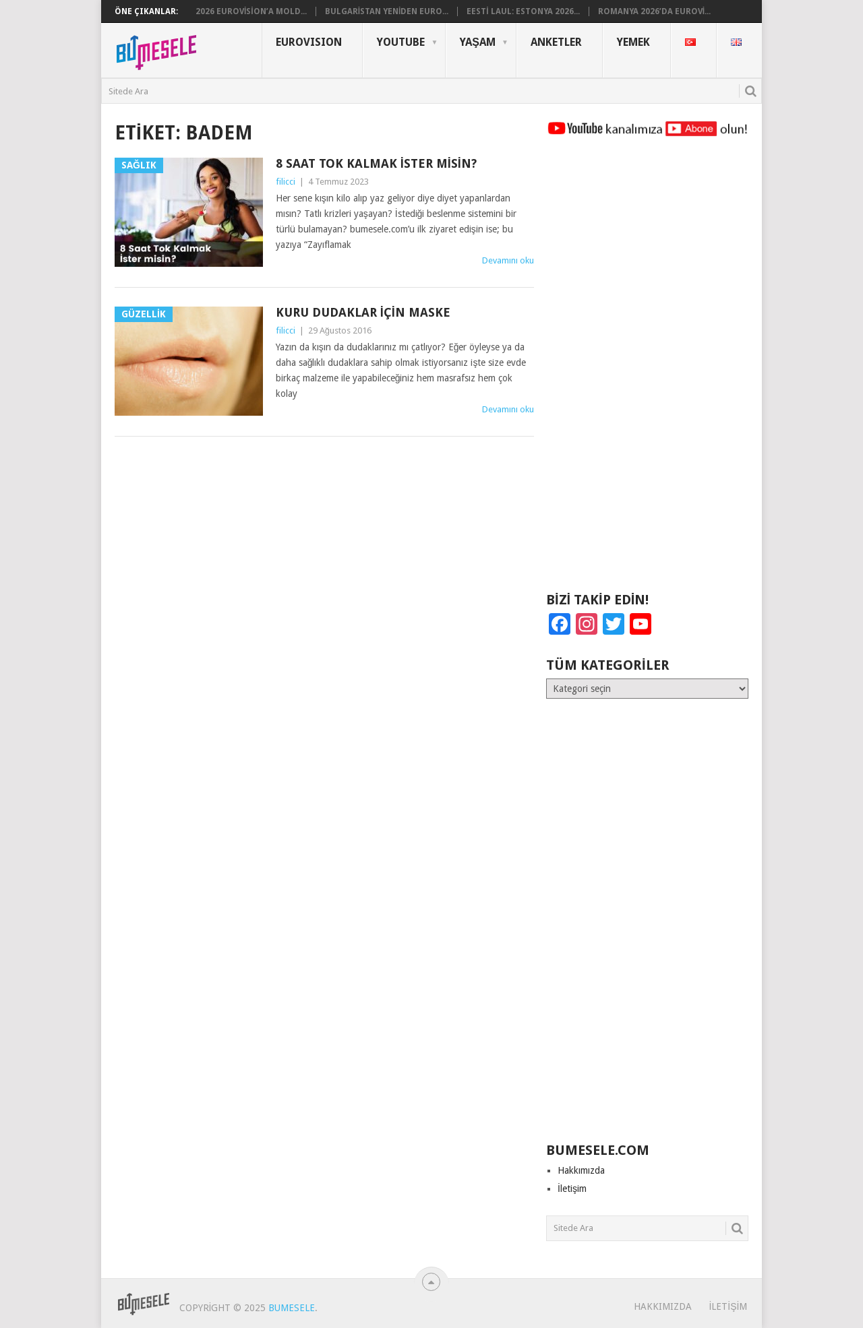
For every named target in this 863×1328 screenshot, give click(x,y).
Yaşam (478, 42)
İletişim (572, 1188)
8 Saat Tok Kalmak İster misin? (376, 163)
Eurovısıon (309, 42)
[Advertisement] (647, 370)
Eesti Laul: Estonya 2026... (523, 11)
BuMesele (291, 1307)
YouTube (401, 42)
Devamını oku (508, 260)
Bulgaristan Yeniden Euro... (387, 11)
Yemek (633, 42)
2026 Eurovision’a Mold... (251, 11)
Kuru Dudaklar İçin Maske (363, 312)
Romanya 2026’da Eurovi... (654, 11)
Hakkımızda (581, 1170)
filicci (285, 182)
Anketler (556, 42)
